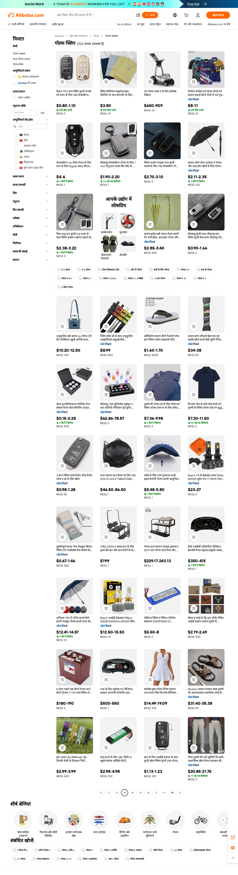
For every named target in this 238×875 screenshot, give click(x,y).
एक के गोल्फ (204, 269)
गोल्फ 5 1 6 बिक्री (133, 278)
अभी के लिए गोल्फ (159, 269)
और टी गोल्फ (134, 269)
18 (172, 792)
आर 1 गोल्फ (111, 859)
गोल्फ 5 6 (183, 269)
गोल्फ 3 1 (200, 278)
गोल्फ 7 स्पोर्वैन (108, 850)
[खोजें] (150, 15)
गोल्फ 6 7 (85, 278)
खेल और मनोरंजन (78, 36)
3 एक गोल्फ (158, 278)
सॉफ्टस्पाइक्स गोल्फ (200, 850)
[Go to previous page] (100, 792)
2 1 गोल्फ (19, 859)
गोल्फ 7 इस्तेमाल (88, 859)
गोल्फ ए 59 (64, 278)
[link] (233, 837)
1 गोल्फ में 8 (20, 850)
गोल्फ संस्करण (41, 859)
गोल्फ (96, 36)
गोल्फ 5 (87, 850)
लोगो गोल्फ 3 (42, 850)
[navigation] (30, 415)
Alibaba (59, 36)
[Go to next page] (180, 792)
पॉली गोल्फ (156, 850)
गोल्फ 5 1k (179, 278)
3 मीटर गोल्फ (65, 287)
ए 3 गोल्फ (84, 269)
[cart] (187, 15)
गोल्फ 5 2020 (107, 278)
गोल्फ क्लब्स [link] (111, 36)
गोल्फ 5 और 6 (66, 850)
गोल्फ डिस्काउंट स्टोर (108, 269)
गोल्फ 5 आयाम (133, 850)
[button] (138, 15)
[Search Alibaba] (94, 15)
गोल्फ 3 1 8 (64, 859)
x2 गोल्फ (176, 850)
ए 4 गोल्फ (63, 269)
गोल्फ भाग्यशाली (135, 859)
